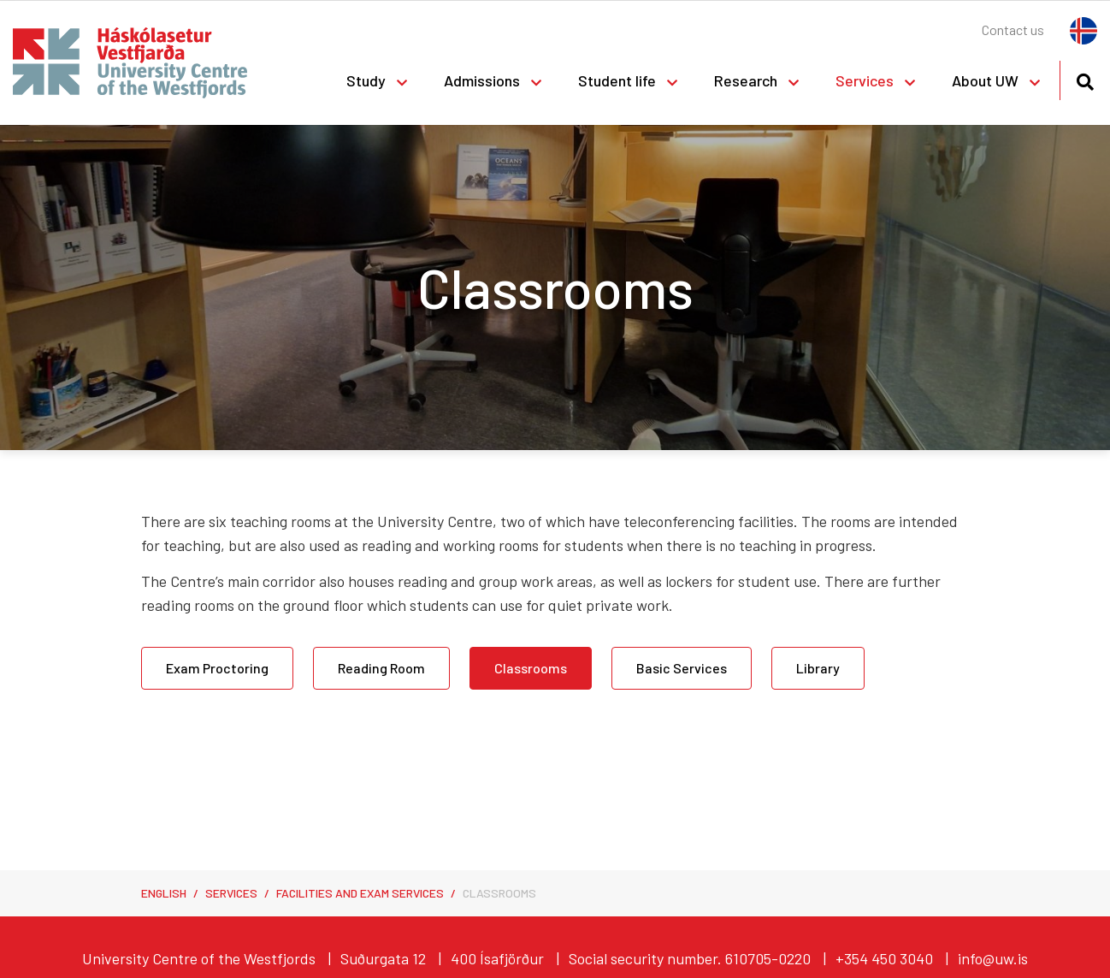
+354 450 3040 (884, 958)
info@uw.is (993, 958)
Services (231, 893)
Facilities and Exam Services (360, 893)
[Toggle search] (1085, 79)
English (163, 893)
